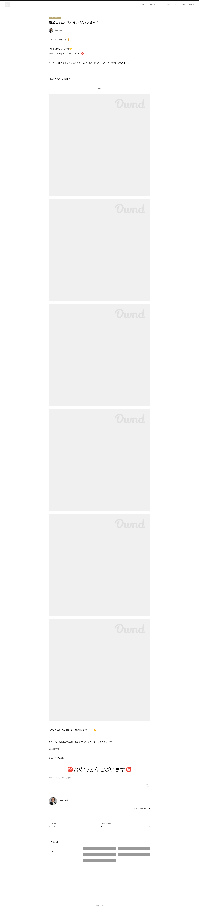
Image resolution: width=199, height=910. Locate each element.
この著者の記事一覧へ (141, 808)
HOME (141, 4)
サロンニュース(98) (54, 778)
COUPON (151, 4)
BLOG (183, 4)
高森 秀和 (58, 30)
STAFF (161, 4)
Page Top (99, 895)
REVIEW (191, 4)
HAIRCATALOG (172, 4)
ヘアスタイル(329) (66, 778)
